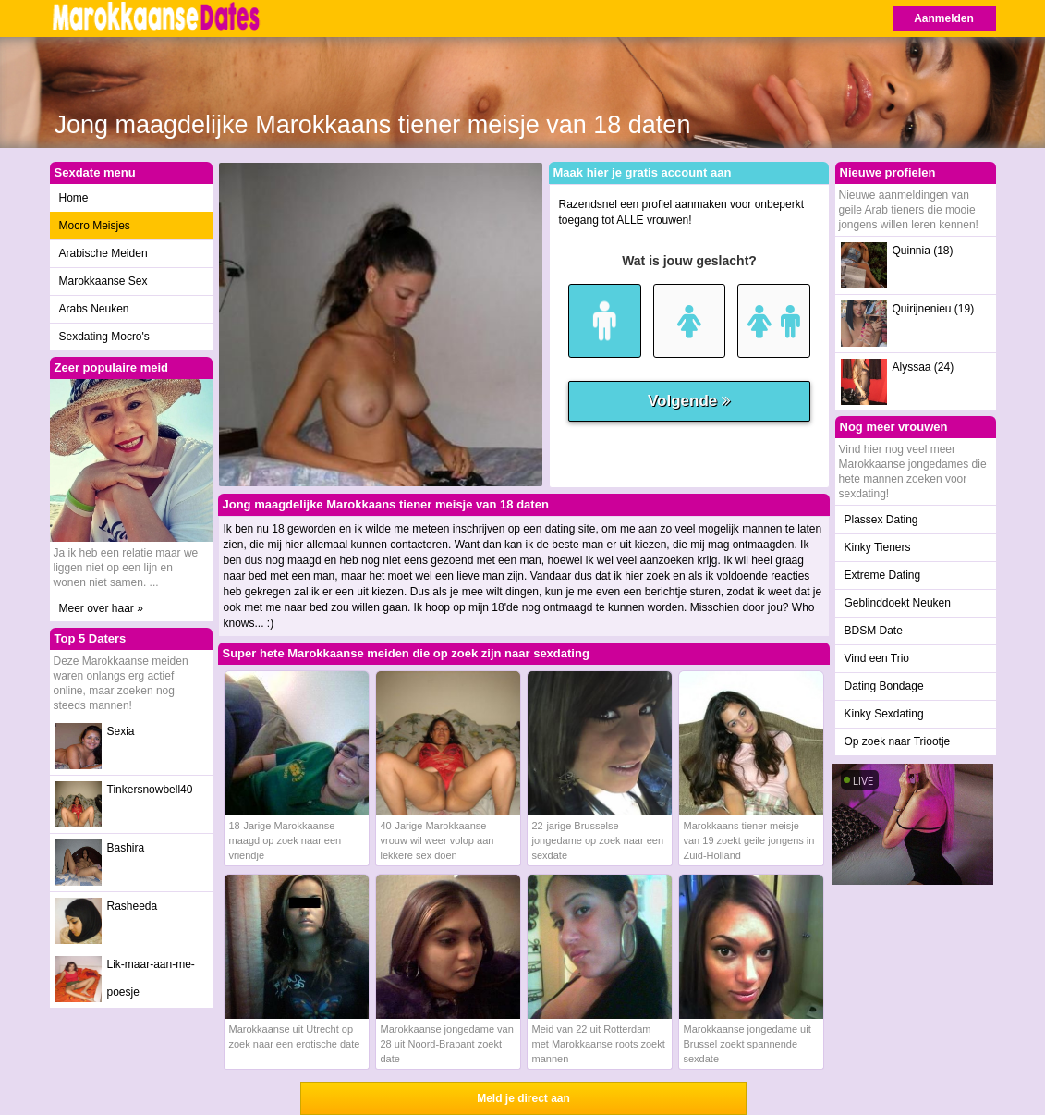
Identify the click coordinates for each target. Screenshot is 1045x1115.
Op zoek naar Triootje (898, 741)
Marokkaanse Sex (103, 281)
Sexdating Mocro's (104, 336)
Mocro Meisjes (94, 225)
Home (74, 197)
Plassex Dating (881, 519)
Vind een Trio (877, 658)
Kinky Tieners (878, 547)
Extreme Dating (883, 575)
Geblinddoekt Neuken (898, 602)
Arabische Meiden (103, 253)
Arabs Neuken (94, 308)
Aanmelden (944, 18)
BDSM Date (874, 630)
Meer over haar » (101, 608)
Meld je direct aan (523, 1098)
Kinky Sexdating (884, 713)
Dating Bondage (884, 686)
